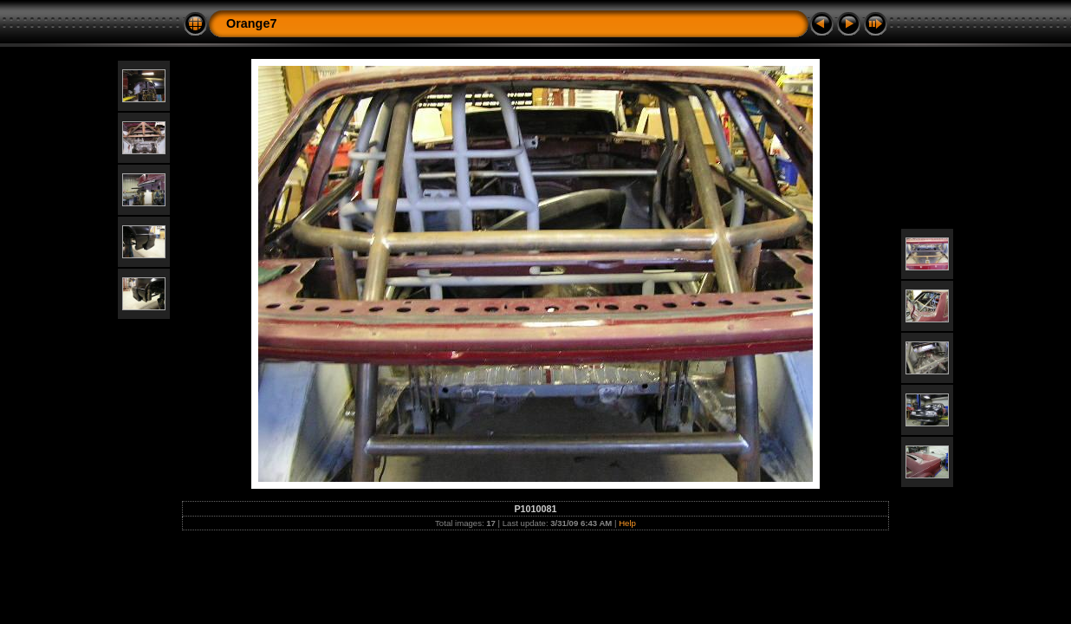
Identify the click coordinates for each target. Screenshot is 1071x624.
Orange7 (251, 23)
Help (627, 523)
